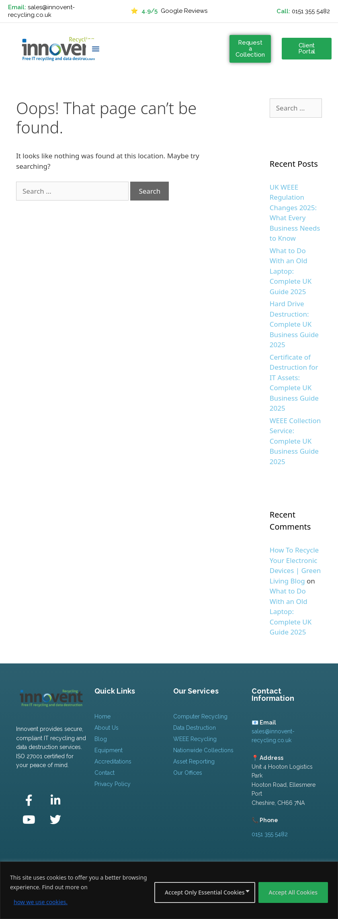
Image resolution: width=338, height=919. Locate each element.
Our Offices (187, 773)
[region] (169, 890)
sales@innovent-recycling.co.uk (41, 11)
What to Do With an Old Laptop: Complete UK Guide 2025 (290, 271)
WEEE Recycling (195, 739)
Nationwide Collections (203, 750)
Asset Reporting (194, 761)
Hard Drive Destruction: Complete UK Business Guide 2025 (294, 324)
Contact (104, 773)
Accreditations (112, 761)
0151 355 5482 (311, 11)
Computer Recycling (200, 716)
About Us (106, 728)
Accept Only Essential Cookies (204, 892)
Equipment (108, 750)
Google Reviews (169, 11)
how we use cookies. (41, 902)
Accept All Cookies (293, 892)
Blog (100, 739)
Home (102, 716)
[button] (95, 48)
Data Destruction (194, 728)
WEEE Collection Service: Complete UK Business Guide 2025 (295, 441)
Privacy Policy (112, 784)
